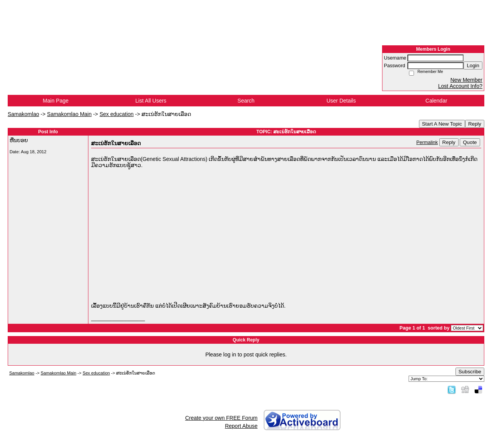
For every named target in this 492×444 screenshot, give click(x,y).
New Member (466, 80)
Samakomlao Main (69, 114)
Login (473, 65)
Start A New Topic (442, 124)
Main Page (55, 101)
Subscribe (470, 371)
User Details (341, 101)
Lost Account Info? (460, 86)
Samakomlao (23, 114)
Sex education (117, 114)
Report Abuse (241, 426)
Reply (474, 124)
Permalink (427, 142)
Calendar (436, 101)
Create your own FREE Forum (221, 418)
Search (246, 101)
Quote (470, 142)
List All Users (150, 101)
